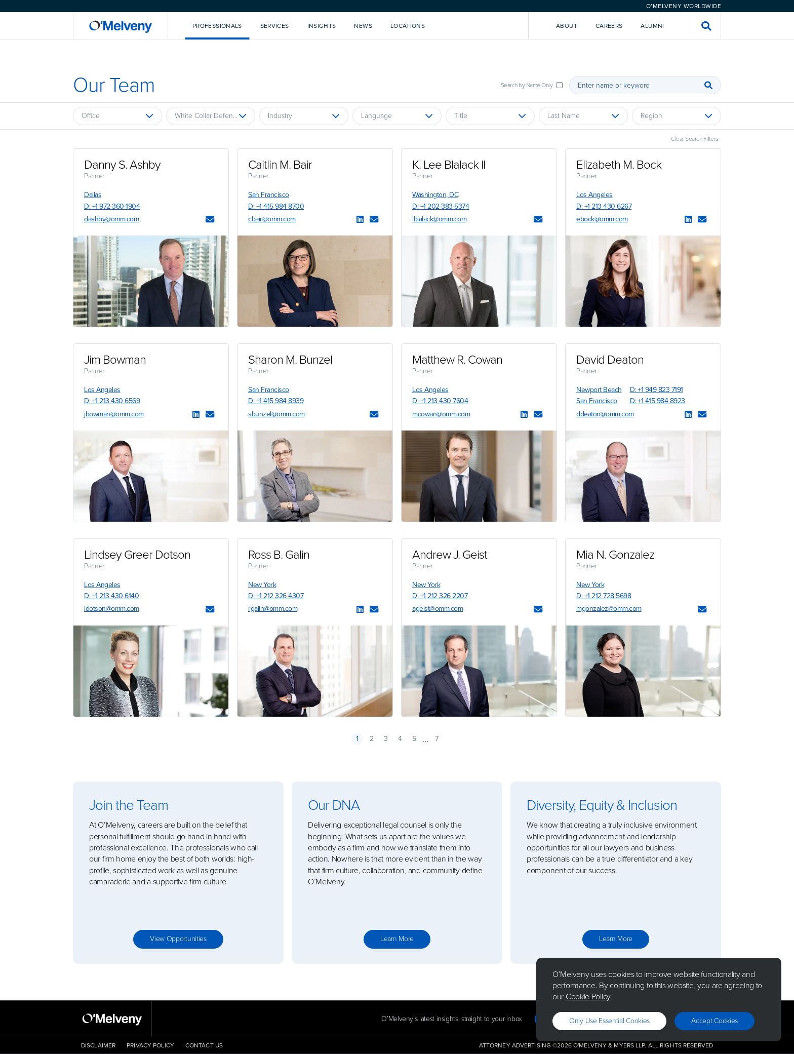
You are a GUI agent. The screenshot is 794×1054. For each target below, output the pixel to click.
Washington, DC (435, 194)
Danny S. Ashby (122, 164)
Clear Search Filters (694, 138)
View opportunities (178, 938)
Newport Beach (599, 389)
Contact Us (204, 1045)
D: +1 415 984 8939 (275, 401)
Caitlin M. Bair (280, 164)
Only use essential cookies (609, 1021)
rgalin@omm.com (272, 608)
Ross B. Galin (278, 554)
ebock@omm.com (602, 219)
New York (262, 584)
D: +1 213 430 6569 (112, 401)
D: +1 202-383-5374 (440, 206)
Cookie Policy (588, 996)
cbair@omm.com (272, 219)
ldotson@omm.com (111, 608)
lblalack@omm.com (439, 219)
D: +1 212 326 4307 (275, 596)
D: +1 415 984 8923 (657, 401)
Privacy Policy (150, 1045)
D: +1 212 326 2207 (439, 596)
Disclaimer (98, 1045)
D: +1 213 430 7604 (440, 401)
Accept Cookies (714, 1021)
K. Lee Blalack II (448, 164)
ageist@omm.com (437, 608)
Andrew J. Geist (449, 554)
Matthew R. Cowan (457, 359)
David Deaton (610, 359)
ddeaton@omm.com (605, 414)
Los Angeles (594, 194)
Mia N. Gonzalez (615, 554)
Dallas (92, 194)
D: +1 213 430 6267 (603, 206)
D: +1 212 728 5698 (603, 596)
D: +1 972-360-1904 (112, 206)
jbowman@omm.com (114, 414)
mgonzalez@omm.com (609, 608)
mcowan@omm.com (441, 414)
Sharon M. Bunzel (290, 359)
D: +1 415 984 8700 (276, 206)
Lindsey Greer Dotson (137, 554)
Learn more (397, 938)
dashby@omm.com (111, 219)
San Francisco (268, 194)
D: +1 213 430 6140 (111, 596)
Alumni (652, 25)
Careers (609, 25)
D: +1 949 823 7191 (656, 389)
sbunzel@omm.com (276, 414)
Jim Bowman (115, 359)
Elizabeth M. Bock (618, 164)
